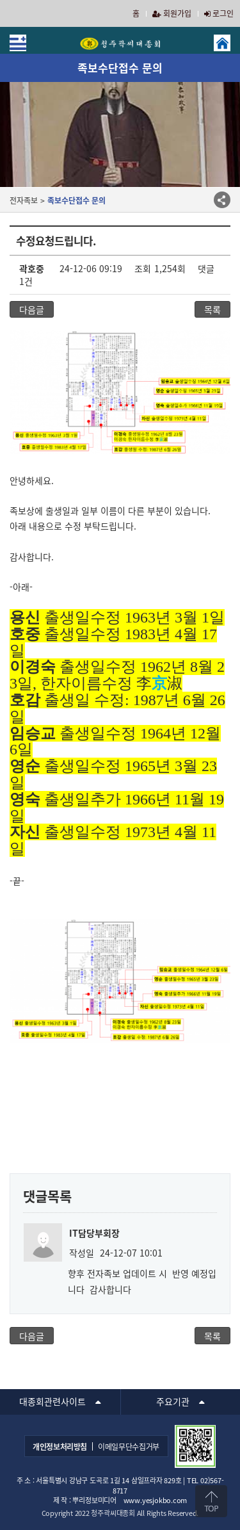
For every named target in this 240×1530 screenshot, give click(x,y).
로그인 (219, 13)
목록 (212, 309)
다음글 (31, 309)
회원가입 (171, 13)
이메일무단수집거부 (128, 1447)
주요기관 (172, 1401)
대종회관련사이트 (52, 1401)
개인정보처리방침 (60, 1447)
